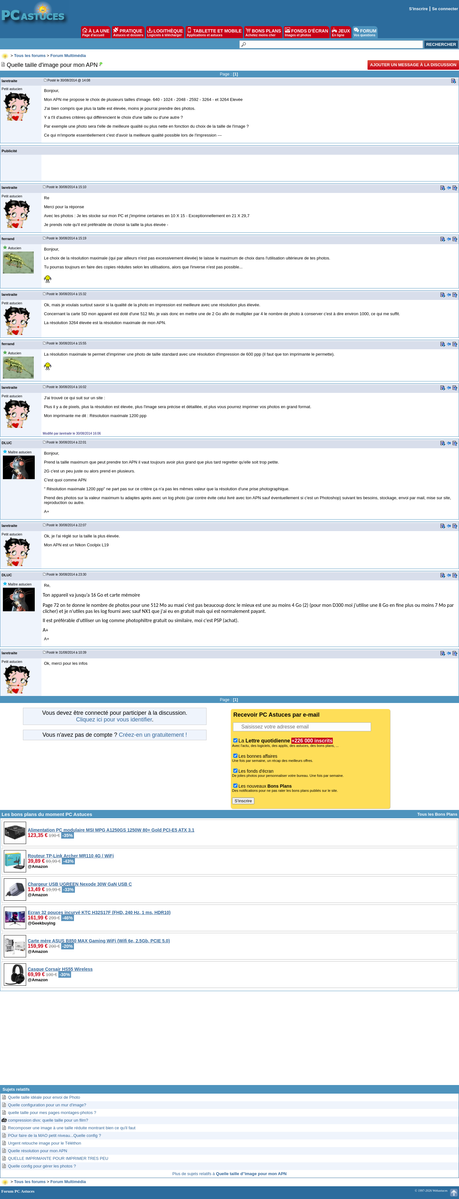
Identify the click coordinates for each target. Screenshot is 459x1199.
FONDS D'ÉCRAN (306, 32)
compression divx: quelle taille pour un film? (48, 1120)
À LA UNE (95, 32)
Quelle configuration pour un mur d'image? (47, 1105)
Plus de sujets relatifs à (229, 1173)
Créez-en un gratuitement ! (153, 735)
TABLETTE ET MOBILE (214, 32)
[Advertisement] (229, 1040)
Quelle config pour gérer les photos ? (42, 1166)
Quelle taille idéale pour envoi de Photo (44, 1097)
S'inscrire (418, 8)
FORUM (365, 32)
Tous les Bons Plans (437, 814)
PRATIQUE (128, 32)
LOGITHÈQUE (165, 32)
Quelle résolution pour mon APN (37, 1150)
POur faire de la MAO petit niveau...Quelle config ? (54, 1135)
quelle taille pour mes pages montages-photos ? (52, 1112)
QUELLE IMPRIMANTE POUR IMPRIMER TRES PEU (58, 1158)
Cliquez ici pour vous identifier (114, 719)
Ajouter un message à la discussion (413, 64)
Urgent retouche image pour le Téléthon (44, 1143)
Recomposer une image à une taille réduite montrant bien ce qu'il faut (71, 1127)
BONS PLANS (263, 32)
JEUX (341, 32)
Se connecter (445, 8)
